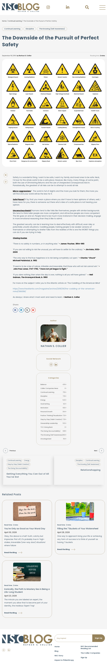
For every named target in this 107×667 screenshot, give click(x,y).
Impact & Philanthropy (64, 660)
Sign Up (84, 657)
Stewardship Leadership (53, 423)
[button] (102, 7)
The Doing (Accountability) (53, 431)
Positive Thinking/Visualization (53, 415)
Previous (9, 450)
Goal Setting (53, 404)
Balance (53, 384)
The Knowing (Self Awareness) (52, 29)
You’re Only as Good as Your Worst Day (24, 528)
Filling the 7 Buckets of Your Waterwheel (77, 528)
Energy (53, 400)
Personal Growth (53, 411)
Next (99, 450)
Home (4, 21)
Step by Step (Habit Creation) (53, 419)
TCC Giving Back (53, 427)
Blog (56, 651)
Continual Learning (15, 21)
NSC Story (59, 655)
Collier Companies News (53, 388)
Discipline (30, 29)
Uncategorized (53, 439)
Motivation (53, 407)
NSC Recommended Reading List (89, 647)
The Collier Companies (90, 653)
